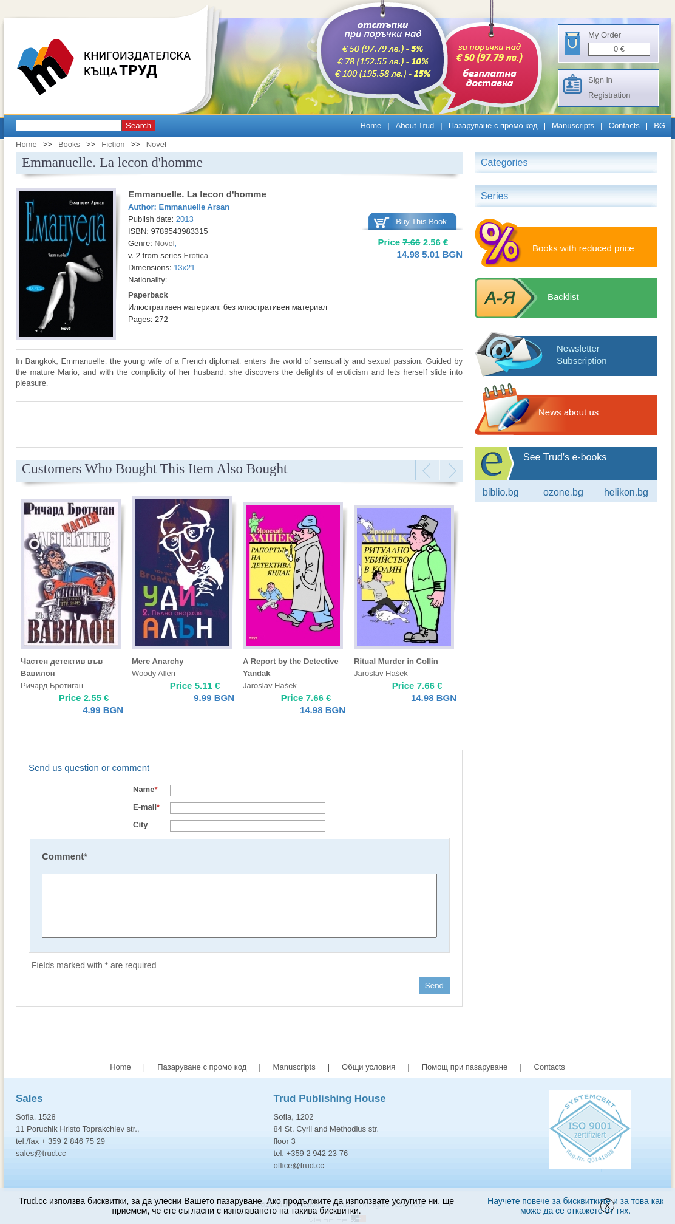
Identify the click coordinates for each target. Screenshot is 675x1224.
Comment (64, 856)
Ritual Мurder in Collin (396, 661)
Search (138, 125)
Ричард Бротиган (52, 685)
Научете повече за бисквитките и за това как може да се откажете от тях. (575, 1205)
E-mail (146, 807)
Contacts (624, 125)
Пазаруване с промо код (493, 125)
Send (434, 985)
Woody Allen (153, 673)
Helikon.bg (626, 492)
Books (69, 144)
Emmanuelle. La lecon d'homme (197, 194)
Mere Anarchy (158, 661)
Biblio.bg (501, 492)
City (140, 824)
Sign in (600, 79)
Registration (609, 95)
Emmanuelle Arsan (194, 206)
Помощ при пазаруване (465, 1067)
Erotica (196, 255)
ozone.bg (563, 492)
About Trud (415, 125)
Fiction (112, 144)
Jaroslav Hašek (270, 685)
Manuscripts (573, 125)
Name (145, 789)
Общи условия (368, 1067)
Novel (156, 144)
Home (371, 125)
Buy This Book (421, 221)
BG (659, 125)
